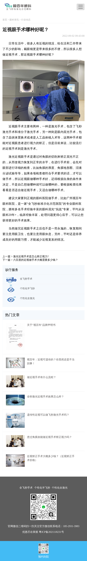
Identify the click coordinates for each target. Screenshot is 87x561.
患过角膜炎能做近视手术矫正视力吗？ (49, 437)
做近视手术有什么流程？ (41, 377)
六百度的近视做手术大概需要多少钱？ (35, 259)
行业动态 (25, 20)
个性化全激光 (60, 487)
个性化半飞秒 (42, 487)
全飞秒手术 (26, 487)
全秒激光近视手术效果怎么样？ (45, 396)
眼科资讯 (14, 20)
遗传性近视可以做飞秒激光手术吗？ (48, 414)
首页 (4, 20)
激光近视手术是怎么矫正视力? (31, 256)
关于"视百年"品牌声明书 (41, 325)
